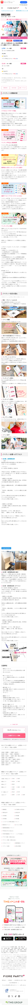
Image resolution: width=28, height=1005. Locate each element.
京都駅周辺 (10, 757)
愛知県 (2, 755)
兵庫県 (2, 759)
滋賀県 (14, 759)
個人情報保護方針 (13, 982)
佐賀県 (2, 764)
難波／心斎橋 (21, 755)
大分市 (18, 762)
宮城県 (12, 752)
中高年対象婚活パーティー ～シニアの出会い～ (13, 833)
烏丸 (6, 757)
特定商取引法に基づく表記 (20, 980)
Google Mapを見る (6, 548)
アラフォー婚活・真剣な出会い (9, 840)
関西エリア (3, 787)
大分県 (14, 762)
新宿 (6, 754)
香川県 (12, 761)
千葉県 (11, 754)
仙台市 (16, 752)
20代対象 (4, 815)
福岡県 (2, 762)
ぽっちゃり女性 (18, 824)
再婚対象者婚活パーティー (8, 827)
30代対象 (17, 815)
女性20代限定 (18, 846)
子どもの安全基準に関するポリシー (10, 985)
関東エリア (3, 781)
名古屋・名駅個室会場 (9, 458)
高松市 (16, 761)
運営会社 (4, 980)
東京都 (2, 754)
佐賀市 (7, 764)
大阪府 (12, 755)
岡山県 (2, 761)
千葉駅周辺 (16, 754)
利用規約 (10, 980)
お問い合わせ (23, 985)
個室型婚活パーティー (20, 843)
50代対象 (17, 818)
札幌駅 (7, 752)
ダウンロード (23, 2)
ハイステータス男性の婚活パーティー (11, 821)
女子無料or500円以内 (19, 809)
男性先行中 (5, 812)
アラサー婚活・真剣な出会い (9, 837)
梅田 (16, 755)
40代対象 (4, 818)
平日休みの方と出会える (8, 830)
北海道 (2, 752)
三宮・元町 (8, 759)
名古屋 (7, 755)
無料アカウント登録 (14, 735)
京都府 (2, 757)
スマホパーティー (6, 843)
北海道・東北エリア (5, 778)
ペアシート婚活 (6, 846)
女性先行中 (17, 812)
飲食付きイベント (6, 824)
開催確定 (4, 809)
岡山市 (7, 761)
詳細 (17, 58)
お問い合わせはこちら (14, 730)
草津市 (18, 759)
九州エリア (3, 794)
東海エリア (3, 784)
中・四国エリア (4, 792)
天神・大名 (8, 762)
